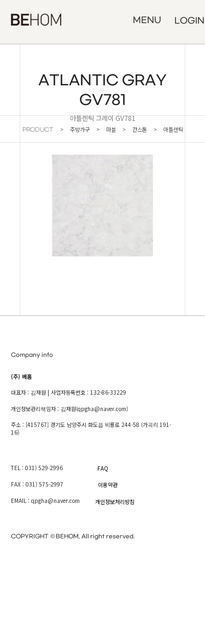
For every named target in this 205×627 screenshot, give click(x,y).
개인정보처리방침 (114, 501)
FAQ (102, 468)
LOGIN (189, 21)
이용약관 (108, 484)
